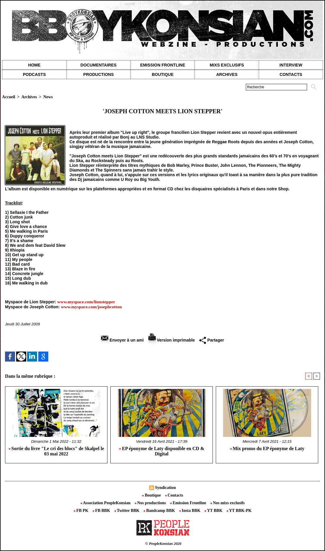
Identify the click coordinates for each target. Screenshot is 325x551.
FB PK (81, 510)
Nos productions (151, 503)
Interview (290, 65)
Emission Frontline (162, 65)
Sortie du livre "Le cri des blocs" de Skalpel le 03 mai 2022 (56, 451)
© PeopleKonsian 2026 (163, 543)
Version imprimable (171, 340)
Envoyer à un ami (122, 340)
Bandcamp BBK (159, 510)
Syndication (165, 487)
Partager (211, 340)
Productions (98, 74)
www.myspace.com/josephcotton (91, 306)
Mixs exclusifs (227, 65)
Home (34, 65)
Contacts (174, 495)
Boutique (163, 74)
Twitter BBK (127, 510)
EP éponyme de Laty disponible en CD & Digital (161, 451)
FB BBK (101, 510)
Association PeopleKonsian (106, 503)
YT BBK (213, 510)
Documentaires (98, 65)
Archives (226, 74)
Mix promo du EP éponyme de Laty (267, 448)
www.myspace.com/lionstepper (86, 301)
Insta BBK (190, 510)
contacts (291, 74)
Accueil (8, 97)
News (48, 97)
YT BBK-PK (238, 510)
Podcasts (34, 74)
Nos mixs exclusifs (227, 503)
